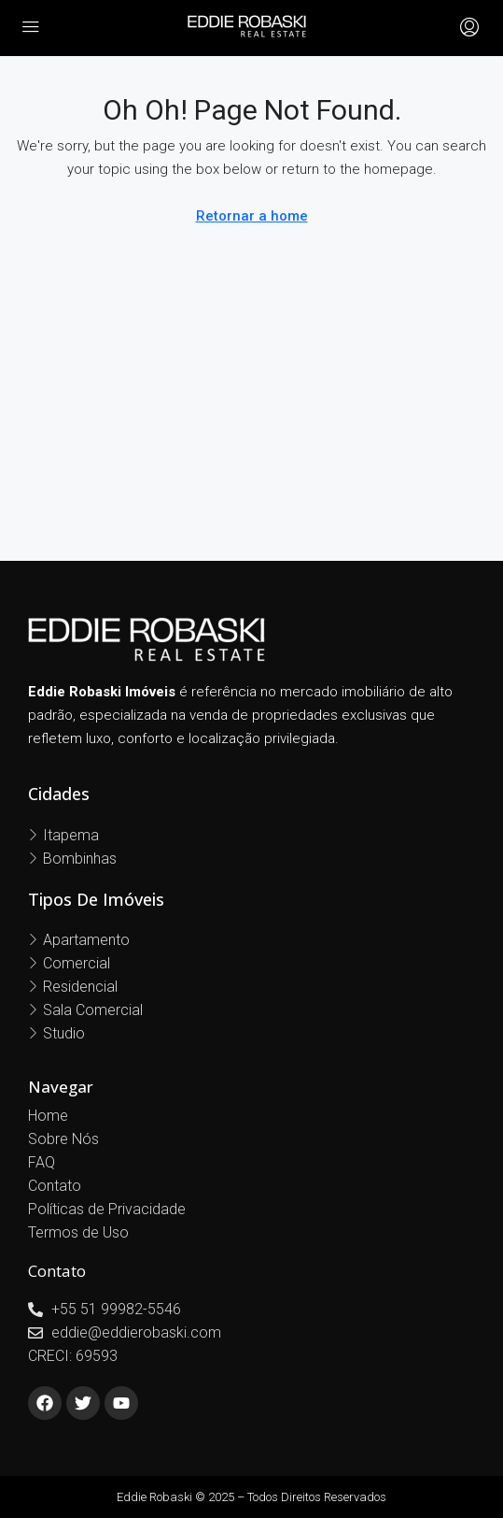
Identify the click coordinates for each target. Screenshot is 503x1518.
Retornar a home (252, 216)
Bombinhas (80, 858)
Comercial (76, 963)
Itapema (71, 835)
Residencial (80, 986)
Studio (64, 1033)
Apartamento (86, 940)
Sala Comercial (93, 1010)
